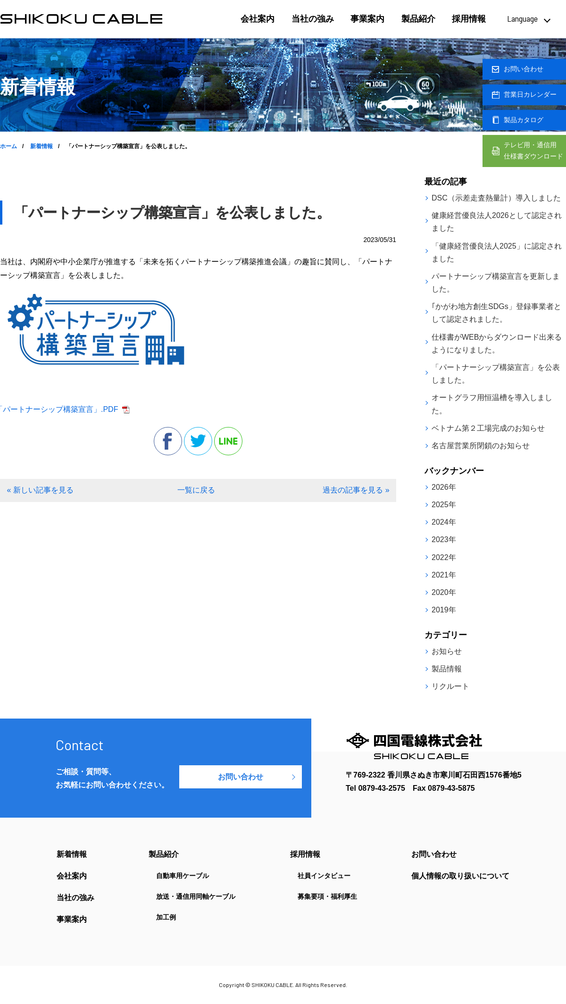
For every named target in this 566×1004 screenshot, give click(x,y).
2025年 (444, 505)
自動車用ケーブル (182, 875)
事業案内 (367, 19)
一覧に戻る (196, 490)
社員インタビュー (324, 875)
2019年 (444, 610)
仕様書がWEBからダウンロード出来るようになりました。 (497, 343)
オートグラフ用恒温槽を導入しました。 (492, 403)
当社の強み (312, 19)
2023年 (444, 539)
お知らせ (447, 651)
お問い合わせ (240, 777)
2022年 (444, 557)
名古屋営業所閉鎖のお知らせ (481, 446)
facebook (168, 441)
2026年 (444, 487)
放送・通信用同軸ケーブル (195, 896)
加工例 (166, 917)
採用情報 (469, 19)
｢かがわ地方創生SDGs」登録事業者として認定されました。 (496, 312)
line (228, 441)
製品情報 (447, 669)
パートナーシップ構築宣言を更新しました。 (496, 282)
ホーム (8, 146)
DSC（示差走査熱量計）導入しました (496, 198)
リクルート (450, 686)
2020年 (444, 592)
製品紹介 (418, 19)
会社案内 (258, 19)
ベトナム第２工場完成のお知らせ (488, 428)
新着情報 (41, 146)
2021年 (444, 575)
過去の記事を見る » (356, 490)
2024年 (444, 522)
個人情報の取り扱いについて (460, 876)
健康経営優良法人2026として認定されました (497, 221)
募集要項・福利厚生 (327, 896)
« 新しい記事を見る (40, 490)
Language (522, 18)
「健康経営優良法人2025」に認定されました (497, 252)
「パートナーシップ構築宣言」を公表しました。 (496, 373)
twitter (198, 441)
